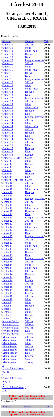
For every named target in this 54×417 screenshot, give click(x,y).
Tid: (46, 41)
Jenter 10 (7, 182)
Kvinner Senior (10, 321)
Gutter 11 (7, 63)
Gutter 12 (7, 82)
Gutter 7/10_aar (11, 157)
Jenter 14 (7, 261)
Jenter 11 (7, 201)
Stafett (28, 157)
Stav (27, 359)
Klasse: (6, 41)
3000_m (29, 324)
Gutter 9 (7, 170)
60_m (28, 47)
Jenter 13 (7, 239)
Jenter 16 (7, 296)
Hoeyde (29, 53)
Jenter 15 (7, 283)
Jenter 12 (7, 220)
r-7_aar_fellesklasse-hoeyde (13, 378)
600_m (29, 129)
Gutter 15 (7, 142)
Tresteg (29, 333)
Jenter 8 (6, 302)
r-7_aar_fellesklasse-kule (13, 387)
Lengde (29, 138)
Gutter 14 (7, 120)
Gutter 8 (7, 160)
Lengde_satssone (34, 60)
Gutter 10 (7, 44)
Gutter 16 (7, 154)
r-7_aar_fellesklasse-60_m (13, 368)
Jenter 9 (6, 311)
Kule (27, 57)
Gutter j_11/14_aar (12, 179)
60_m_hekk (31, 50)
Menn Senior (9, 337)
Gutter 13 (7, 101)
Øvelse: (29, 41)
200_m (29, 44)
